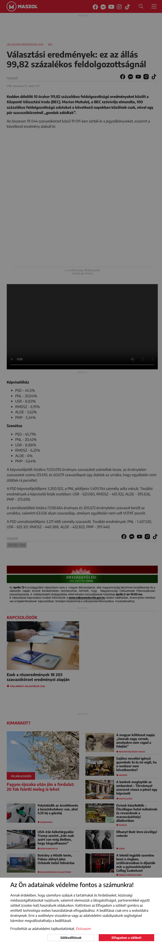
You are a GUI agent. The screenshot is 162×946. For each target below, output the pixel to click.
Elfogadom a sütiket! (126, 937)
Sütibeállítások (70, 937)
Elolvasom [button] (83, 929)
